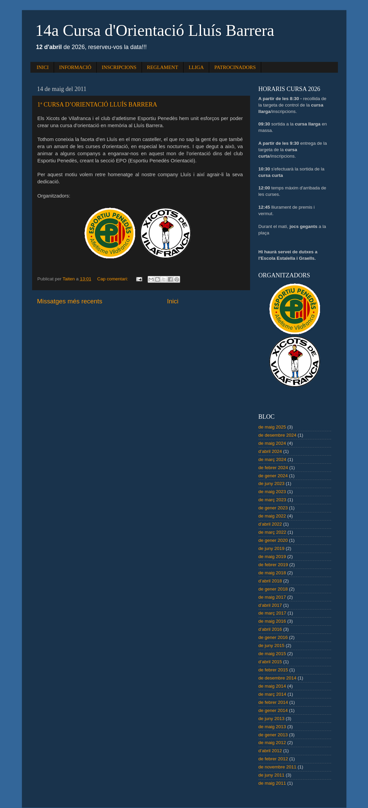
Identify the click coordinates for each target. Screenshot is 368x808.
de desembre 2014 (278, 677)
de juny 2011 (272, 775)
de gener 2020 (273, 540)
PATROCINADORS (235, 67)
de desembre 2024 (278, 435)
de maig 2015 (272, 653)
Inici (172, 301)
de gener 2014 (273, 710)
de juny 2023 (272, 483)
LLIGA (196, 67)
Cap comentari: (113, 278)
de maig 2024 (272, 443)
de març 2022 (273, 532)
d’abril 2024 (270, 451)
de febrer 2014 (273, 702)
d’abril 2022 (270, 524)
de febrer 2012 (273, 758)
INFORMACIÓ (75, 67)
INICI (42, 67)
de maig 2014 (272, 686)
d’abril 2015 (270, 661)
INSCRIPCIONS (119, 67)
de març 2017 (273, 613)
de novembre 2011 (278, 766)
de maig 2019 (272, 556)
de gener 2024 (273, 475)
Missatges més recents (69, 301)
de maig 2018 (272, 572)
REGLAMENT (162, 67)
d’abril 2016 (270, 629)
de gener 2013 (273, 734)
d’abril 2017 (270, 605)
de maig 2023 (272, 491)
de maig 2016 (272, 621)
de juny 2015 (272, 645)
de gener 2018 (273, 589)
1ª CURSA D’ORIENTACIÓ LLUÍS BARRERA (97, 104)
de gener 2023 (273, 507)
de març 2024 (273, 459)
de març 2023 (273, 499)
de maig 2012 (272, 742)
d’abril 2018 (270, 580)
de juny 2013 (272, 718)
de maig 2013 (272, 726)
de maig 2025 (272, 427)
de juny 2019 (272, 548)
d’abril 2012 (270, 750)
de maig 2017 (272, 597)
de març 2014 (273, 694)
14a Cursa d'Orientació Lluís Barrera (154, 30)
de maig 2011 (272, 783)
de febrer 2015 (273, 669)
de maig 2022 (272, 515)
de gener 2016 (273, 637)
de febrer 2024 (273, 467)
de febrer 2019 (273, 564)
